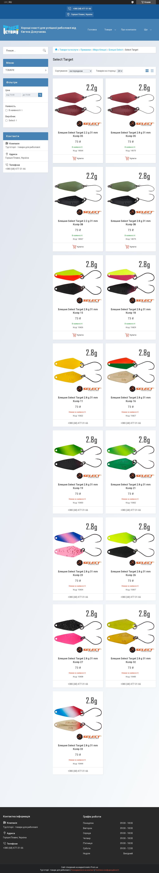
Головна (92, 29)
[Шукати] (44, 50)
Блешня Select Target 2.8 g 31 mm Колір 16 (131, 399)
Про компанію (128, 29)
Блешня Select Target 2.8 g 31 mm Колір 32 (131, 660)
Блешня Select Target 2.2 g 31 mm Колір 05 (78, 134)
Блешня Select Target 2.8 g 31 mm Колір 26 (131, 573)
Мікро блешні (100, 50)
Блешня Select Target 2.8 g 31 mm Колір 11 (78, 399)
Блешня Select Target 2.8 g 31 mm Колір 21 (131, 486)
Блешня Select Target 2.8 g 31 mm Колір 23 (78, 573)
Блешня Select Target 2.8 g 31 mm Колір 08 (131, 223)
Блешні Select (116, 50)
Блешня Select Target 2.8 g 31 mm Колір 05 (131, 134)
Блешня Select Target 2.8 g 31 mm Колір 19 (78, 486)
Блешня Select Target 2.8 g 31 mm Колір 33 (78, 747)
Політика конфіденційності (107, 870)
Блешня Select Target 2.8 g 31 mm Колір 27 (78, 660)
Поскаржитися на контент (82, 870)
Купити (80, 158)
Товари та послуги (68, 50)
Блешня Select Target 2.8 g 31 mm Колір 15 (78, 311)
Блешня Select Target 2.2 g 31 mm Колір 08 (78, 223)
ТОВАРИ (9, 70)
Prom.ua (94, 867)
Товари (108, 29)
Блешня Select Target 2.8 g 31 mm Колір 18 (131, 311)
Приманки (86, 50)
